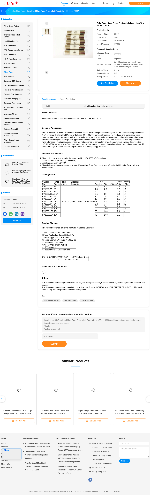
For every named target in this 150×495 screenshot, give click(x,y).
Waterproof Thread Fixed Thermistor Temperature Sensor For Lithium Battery (70, 469)
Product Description (67, 99)
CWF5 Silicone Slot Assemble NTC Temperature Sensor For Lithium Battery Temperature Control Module (69, 458)
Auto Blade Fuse (17, 68)
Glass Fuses (17, 72)
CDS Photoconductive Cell (17, 85)
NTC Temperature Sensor (17, 50)
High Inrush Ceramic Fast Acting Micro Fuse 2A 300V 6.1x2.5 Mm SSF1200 (21, 181)
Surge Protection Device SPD (17, 108)
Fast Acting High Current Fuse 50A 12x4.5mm (21, 172)
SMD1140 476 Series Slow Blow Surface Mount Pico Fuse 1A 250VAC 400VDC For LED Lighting (55, 413)
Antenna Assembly (17, 129)
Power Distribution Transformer (17, 135)
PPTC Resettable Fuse (17, 59)
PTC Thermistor (17, 54)
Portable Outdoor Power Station (17, 124)
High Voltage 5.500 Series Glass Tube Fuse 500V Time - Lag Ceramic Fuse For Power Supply (92, 413)
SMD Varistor (17, 30)
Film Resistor (17, 76)
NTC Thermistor (17, 45)
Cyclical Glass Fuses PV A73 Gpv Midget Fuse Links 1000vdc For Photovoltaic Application (17, 413)
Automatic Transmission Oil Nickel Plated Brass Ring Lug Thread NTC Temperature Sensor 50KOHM (70, 447)
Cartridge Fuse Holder (17, 103)
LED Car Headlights (17, 146)
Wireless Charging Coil (17, 98)
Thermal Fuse (17, 63)
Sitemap (4, 460)
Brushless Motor (17, 114)
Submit (54, 343)
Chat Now (139, 3)
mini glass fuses (70, 301)
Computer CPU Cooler (17, 81)
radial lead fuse (87, 301)
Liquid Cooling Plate (17, 41)
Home (3, 443)
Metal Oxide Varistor (17, 26)
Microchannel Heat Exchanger (17, 141)
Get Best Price (107, 83)
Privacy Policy (6, 467)
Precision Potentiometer (17, 90)
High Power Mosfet (17, 118)
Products (4, 447)
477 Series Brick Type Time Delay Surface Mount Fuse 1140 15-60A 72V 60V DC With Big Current (129, 413)
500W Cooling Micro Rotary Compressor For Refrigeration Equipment (36, 454)
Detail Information (49, 99)
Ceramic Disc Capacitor (17, 94)
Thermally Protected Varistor (17, 36)
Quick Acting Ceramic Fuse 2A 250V (20, 163)
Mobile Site (5, 464)
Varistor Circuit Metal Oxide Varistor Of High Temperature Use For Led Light (36, 466)
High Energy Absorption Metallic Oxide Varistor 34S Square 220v (37, 445)
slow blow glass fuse (51, 301)
